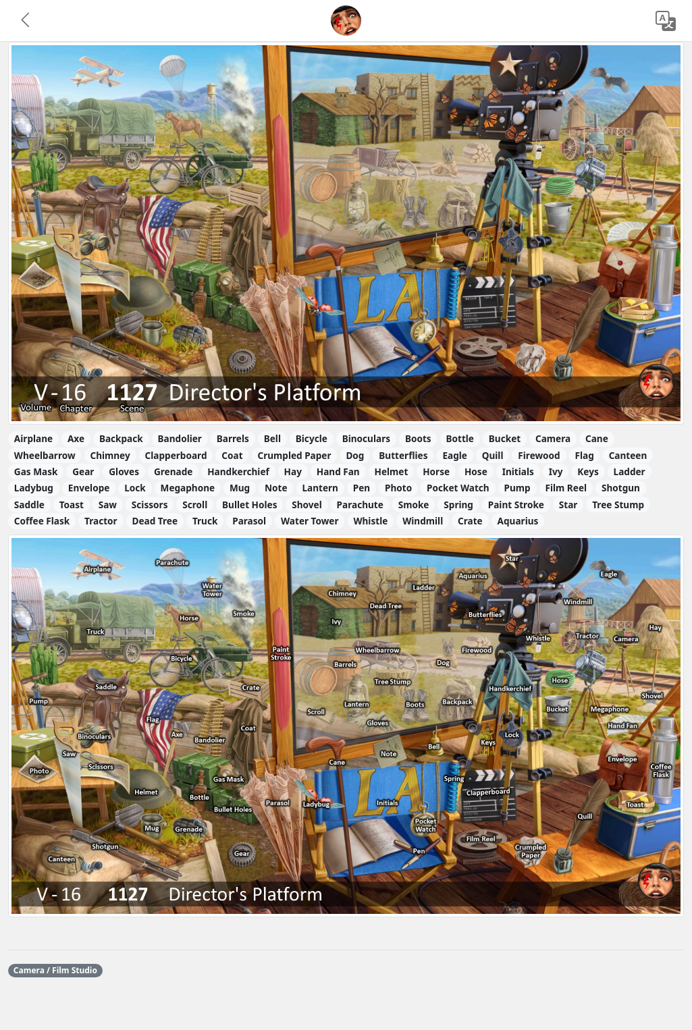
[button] (26, 21)
